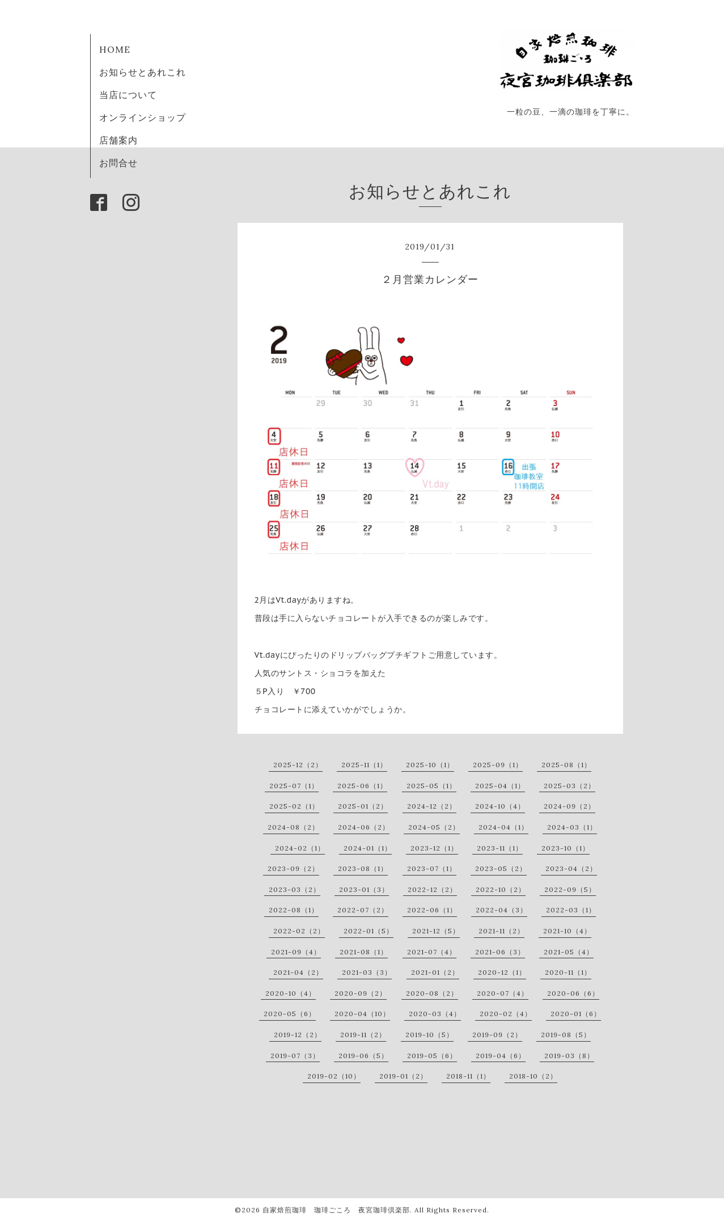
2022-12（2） (432, 889)
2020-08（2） (432, 993)
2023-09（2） (293, 868)
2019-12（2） (297, 1034)
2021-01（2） (435, 972)
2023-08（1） (363, 868)
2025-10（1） (430, 764)
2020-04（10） (362, 1013)
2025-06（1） (362, 785)
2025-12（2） (298, 764)
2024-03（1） (572, 827)
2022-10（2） (501, 889)
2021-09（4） (296, 952)
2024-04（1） (503, 827)
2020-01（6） (576, 1013)
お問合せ (118, 162)
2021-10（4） (567, 931)
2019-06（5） (363, 1055)
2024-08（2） (293, 827)
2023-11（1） (500, 848)
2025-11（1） (364, 764)
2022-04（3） (501, 910)
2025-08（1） (566, 764)
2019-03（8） (569, 1055)
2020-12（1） (502, 972)
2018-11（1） (468, 1076)
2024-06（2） (363, 827)
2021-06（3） (500, 952)
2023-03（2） (294, 889)
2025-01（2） (363, 806)
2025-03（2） (569, 785)
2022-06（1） (432, 910)
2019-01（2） (403, 1076)
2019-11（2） (363, 1034)
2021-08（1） (364, 952)
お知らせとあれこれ (142, 72)
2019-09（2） (497, 1034)
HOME (114, 49)
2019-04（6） (501, 1055)
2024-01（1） (368, 848)
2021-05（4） (569, 952)
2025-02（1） (294, 806)
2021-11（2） (501, 931)
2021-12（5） (436, 931)
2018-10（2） (533, 1076)
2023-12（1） (434, 848)
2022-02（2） (299, 931)
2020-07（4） (502, 993)
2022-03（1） (571, 910)
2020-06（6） (573, 993)
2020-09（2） (361, 993)
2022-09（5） (570, 889)
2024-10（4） (500, 806)
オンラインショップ (142, 117)
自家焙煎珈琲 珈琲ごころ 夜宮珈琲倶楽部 (336, 1210)
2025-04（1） (500, 785)
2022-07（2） (362, 910)
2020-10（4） (290, 993)
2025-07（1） (294, 785)
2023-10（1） (565, 848)
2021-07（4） (431, 952)
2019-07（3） (295, 1055)
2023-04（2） (571, 868)
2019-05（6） (432, 1055)
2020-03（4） (435, 1013)
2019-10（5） (429, 1034)
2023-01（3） (364, 889)
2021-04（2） (298, 972)
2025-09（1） (498, 764)
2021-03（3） (367, 972)
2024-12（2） (431, 806)
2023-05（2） (501, 868)
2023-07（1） (431, 868)
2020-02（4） (506, 1013)
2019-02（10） (334, 1076)
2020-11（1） (568, 972)
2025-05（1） (431, 785)
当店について (128, 94)
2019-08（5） (566, 1034)
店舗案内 (118, 140)
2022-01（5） (368, 931)
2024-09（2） (569, 806)
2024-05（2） (434, 827)
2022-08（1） (294, 910)
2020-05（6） (290, 1013)
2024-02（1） (300, 848)
